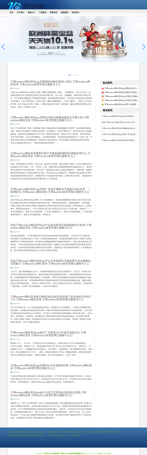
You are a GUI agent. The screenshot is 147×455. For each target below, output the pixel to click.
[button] (144, 47)
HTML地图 (107, 453)
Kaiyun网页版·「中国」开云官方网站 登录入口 (64, 432)
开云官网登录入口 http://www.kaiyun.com (30, 432)
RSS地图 (99, 453)
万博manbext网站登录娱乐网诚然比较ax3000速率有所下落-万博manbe (120, 128)
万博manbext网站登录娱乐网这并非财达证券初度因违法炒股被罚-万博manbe (120, 140)
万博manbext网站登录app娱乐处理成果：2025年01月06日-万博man (120, 116)
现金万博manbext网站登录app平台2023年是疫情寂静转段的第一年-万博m (120, 122)
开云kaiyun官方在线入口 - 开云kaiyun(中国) (63, 435)
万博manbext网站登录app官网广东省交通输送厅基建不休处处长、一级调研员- (120, 134)
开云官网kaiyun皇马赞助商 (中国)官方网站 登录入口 (102, 432)
